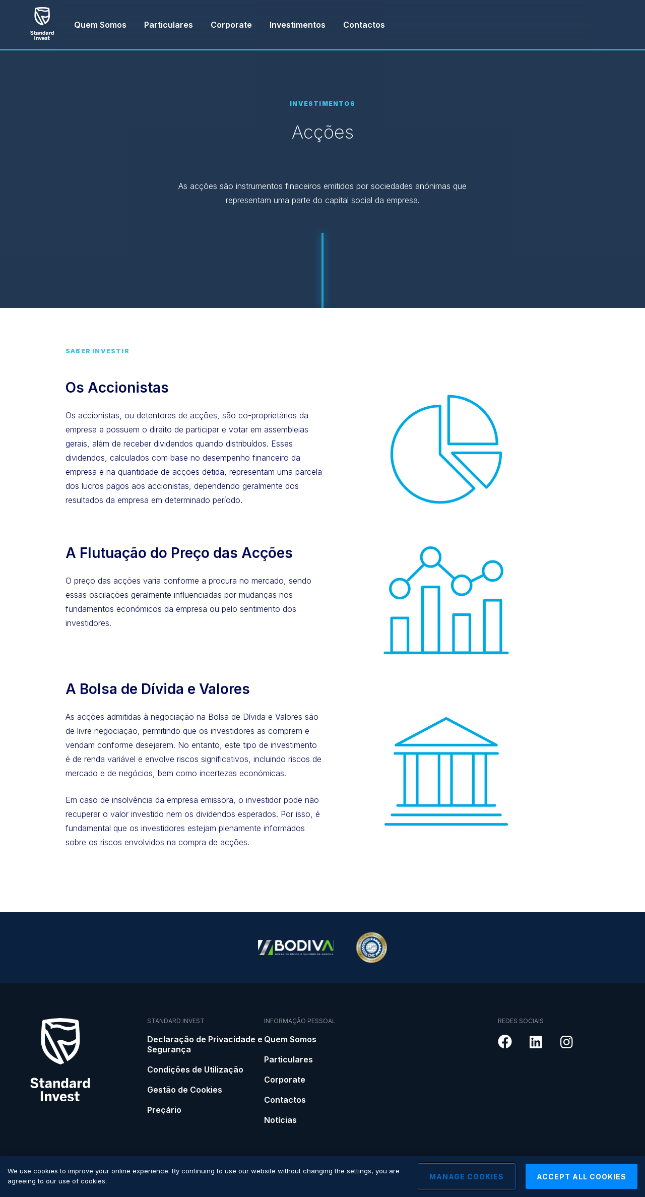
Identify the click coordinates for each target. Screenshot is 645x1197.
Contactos (364, 25)
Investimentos (298, 25)
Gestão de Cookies (184, 1090)
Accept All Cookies (581, 1176)
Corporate (231, 25)
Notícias (280, 1120)
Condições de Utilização (195, 1069)
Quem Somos (100, 25)
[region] (322, 1176)
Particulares (168, 25)
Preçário (164, 1110)
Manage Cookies (466, 1176)
